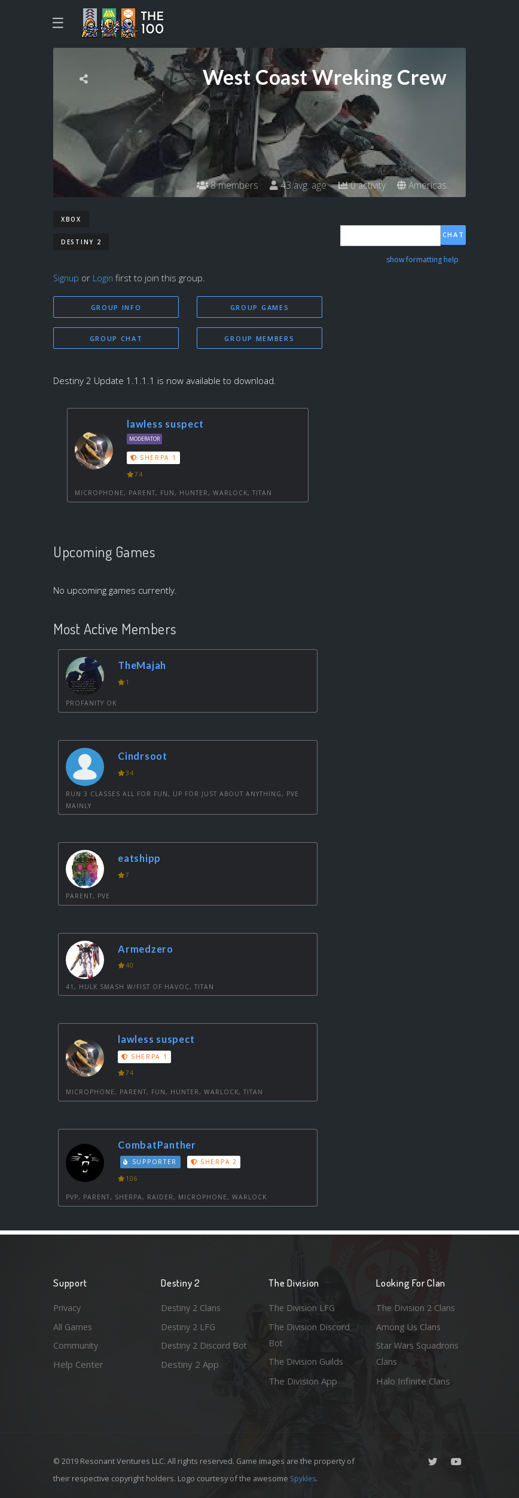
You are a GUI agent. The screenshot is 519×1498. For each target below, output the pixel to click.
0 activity (360, 185)
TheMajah (143, 666)
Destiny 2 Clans (192, 1306)
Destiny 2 (81, 242)
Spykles (304, 1478)
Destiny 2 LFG (190, 1325)
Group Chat (116, 338)
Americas (421, 185)
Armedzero (147, 950)
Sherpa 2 (215, 1163)
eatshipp (140, 859)
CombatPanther (159, 1145)
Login (104, 278)
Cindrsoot (144, 757)
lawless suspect (166, 425)
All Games (73, 1325)
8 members (223, 185)
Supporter (151, 1163)
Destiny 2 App (190, 1381)
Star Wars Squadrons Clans (419, 1353)
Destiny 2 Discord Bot (197, 1353)
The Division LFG (302, 1306)
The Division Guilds (307, 1361)
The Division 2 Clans (417, 1306)
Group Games (259, 307)
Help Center (78, 1364)
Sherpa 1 (154, 459)
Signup (67, 278)
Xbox (71, 219)
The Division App (302, 1381)
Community (76, 1344)
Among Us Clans (409, 1325)
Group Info (116, 307)
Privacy (68, 1306)
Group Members (259, 338)
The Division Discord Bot (310, 1333)
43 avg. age (295, 185)
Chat (453, 235)
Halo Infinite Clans (413, 1381)
